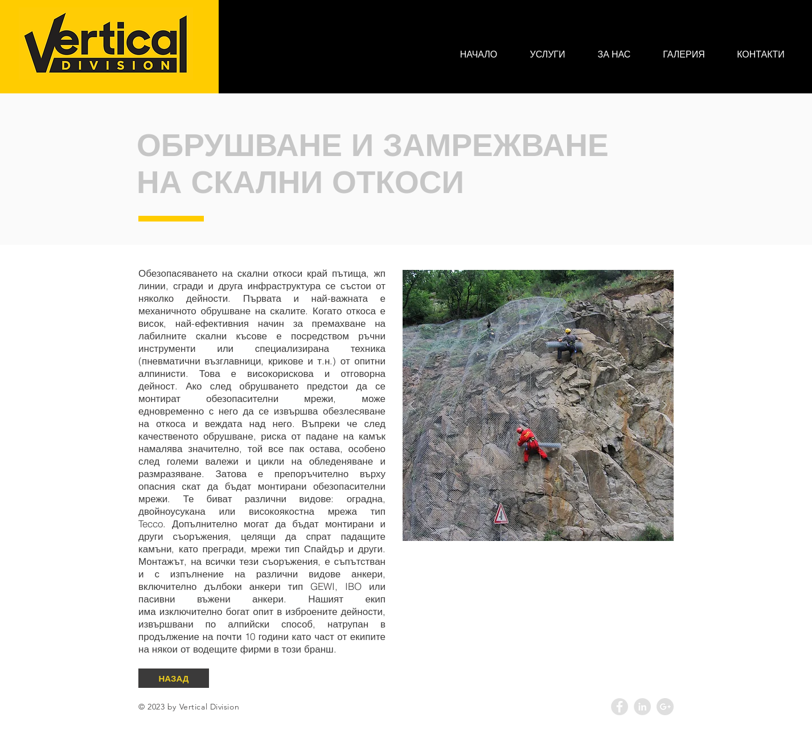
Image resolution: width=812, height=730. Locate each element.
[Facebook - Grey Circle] (619, 706)
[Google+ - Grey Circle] (665, 706)
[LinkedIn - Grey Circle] (642, 706)
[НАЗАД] (173, 678)
